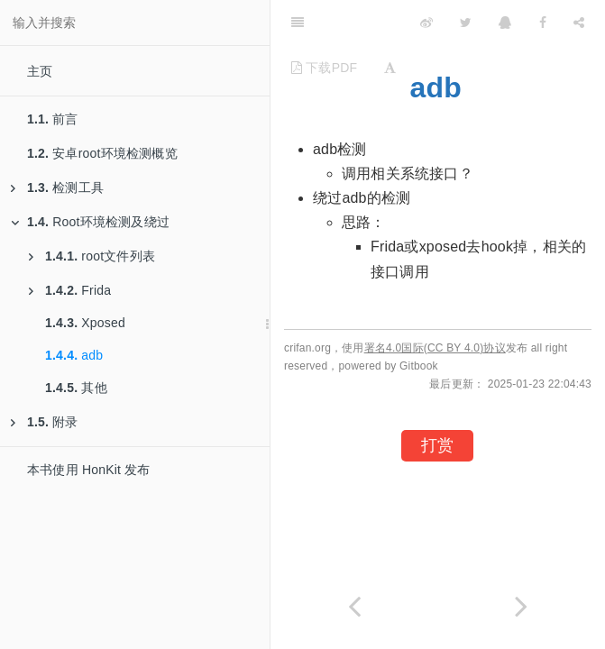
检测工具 (57, 187)
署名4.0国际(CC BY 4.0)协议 (435, 348)
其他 (76, 387)
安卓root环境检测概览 (102, 153)
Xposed (85, 322)
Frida (70, 290)
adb (74, 355)
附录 (44, 422)
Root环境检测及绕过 (90, 222)
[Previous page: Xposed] (354, 606)
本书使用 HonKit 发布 (89, 469)
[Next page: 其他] (522, 606)
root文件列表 (92, 256)
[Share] (579, 22)
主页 (39, 71)
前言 (52, 119)
